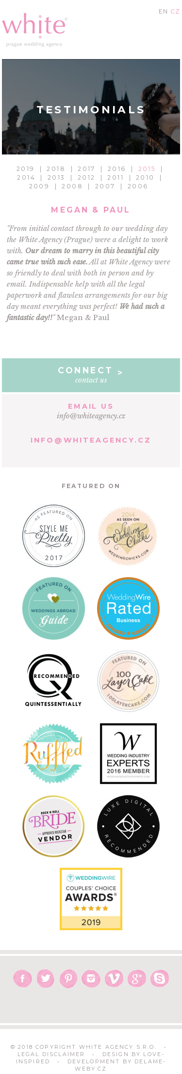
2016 (117, 168)
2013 (57, 177)
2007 (105, 186)
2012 (87, 177)
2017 (87, 168)
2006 (138, 186)
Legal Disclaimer (51, 1054)
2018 (56, 168)
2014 (26, 177)
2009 (39, 186)
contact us (91, 374)
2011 (115, 177)
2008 (72, 186)
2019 (26, 168)
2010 (145, 177)
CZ (175, 11)
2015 (147, 168)
